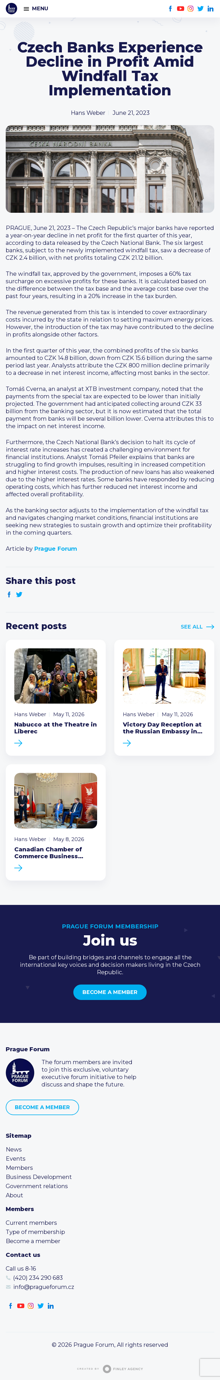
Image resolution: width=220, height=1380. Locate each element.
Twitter (200, 8)
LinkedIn (210, 8)
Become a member (110, 992)
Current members (31, 1222)
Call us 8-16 (21, 1268)
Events (15, 1158)
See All (192, 627)
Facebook (170, 8)
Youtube (180, 8)
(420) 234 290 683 (38, 1277)
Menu (40, 8)
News (14, 1149)
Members (19, 1167)
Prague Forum (11, 8)
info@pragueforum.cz (43, 1286)
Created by (110, 1369)
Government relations (37, 1186)
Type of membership (35, 1232)
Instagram (190, 8)
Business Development (39, 1177)
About (14, 1195)
